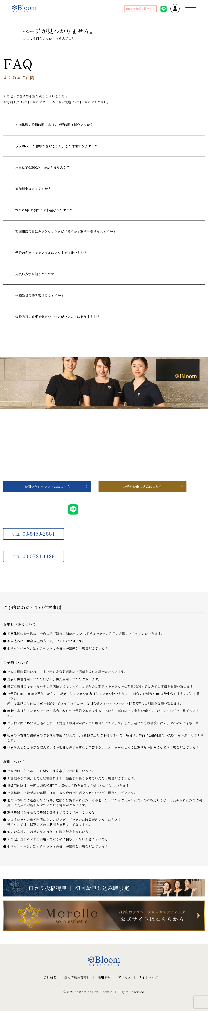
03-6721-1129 (33, 556)
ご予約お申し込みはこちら (142, 486)
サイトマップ (148, 977)
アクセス (124, 977)
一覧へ (31, 339)
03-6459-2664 (33, 533)
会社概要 (49, 977)
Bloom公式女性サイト (140, 8)
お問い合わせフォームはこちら (47, 486)
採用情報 (104, 977)
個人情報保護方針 (77, 977)
